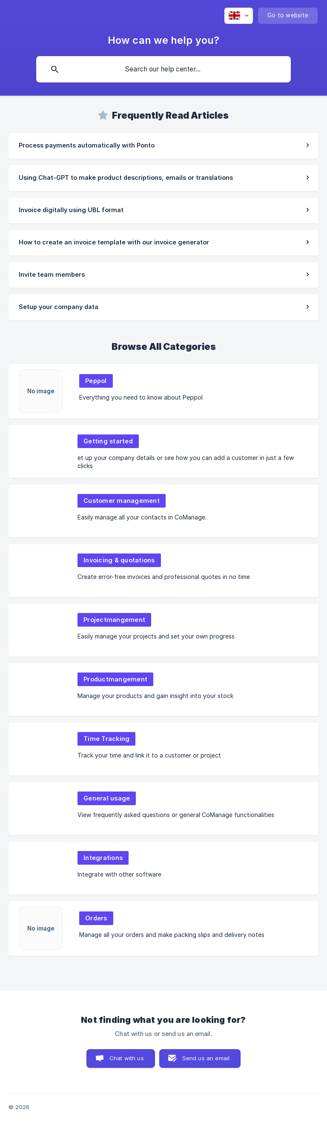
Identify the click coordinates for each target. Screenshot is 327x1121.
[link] (163, 146)
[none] (238, 16)
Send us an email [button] (205, 1058)
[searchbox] (163, 69)
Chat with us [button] (126, 1058)
